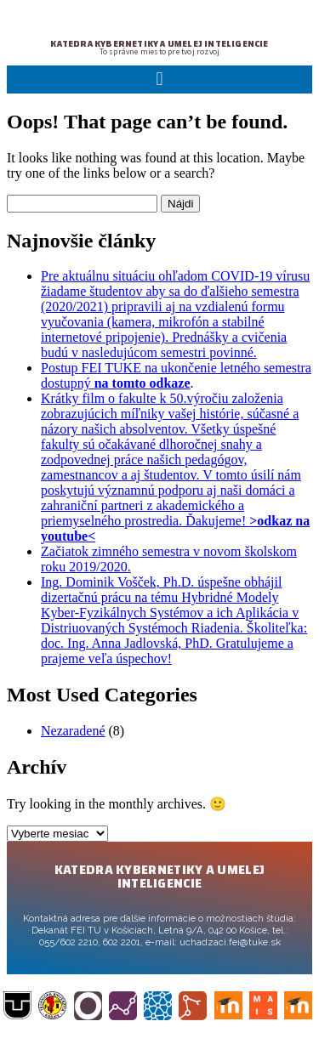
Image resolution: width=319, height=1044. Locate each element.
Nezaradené (73, 730)
